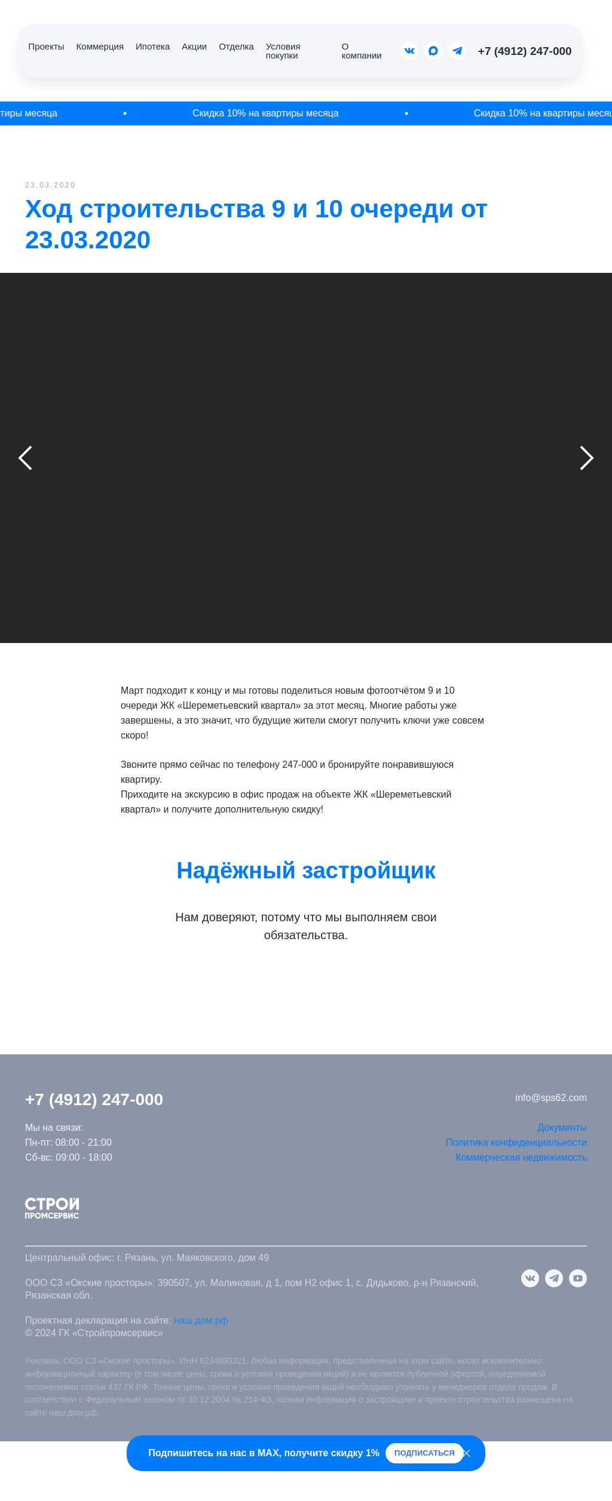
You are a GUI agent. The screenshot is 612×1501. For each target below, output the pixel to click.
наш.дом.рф (201, 1320)
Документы (562, 1127)
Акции (194, 46)
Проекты (46, 46)
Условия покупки (283, 50)
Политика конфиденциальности (516, 1142)
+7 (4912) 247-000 (525, 51)
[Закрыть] (466, 1453)
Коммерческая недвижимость (521, 1157)
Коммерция (100, 46)
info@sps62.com (551, 1098)
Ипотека (153, 46)
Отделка (236, 46)
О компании (362, 50)
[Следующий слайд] (587, 457)
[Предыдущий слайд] (25, 457)
